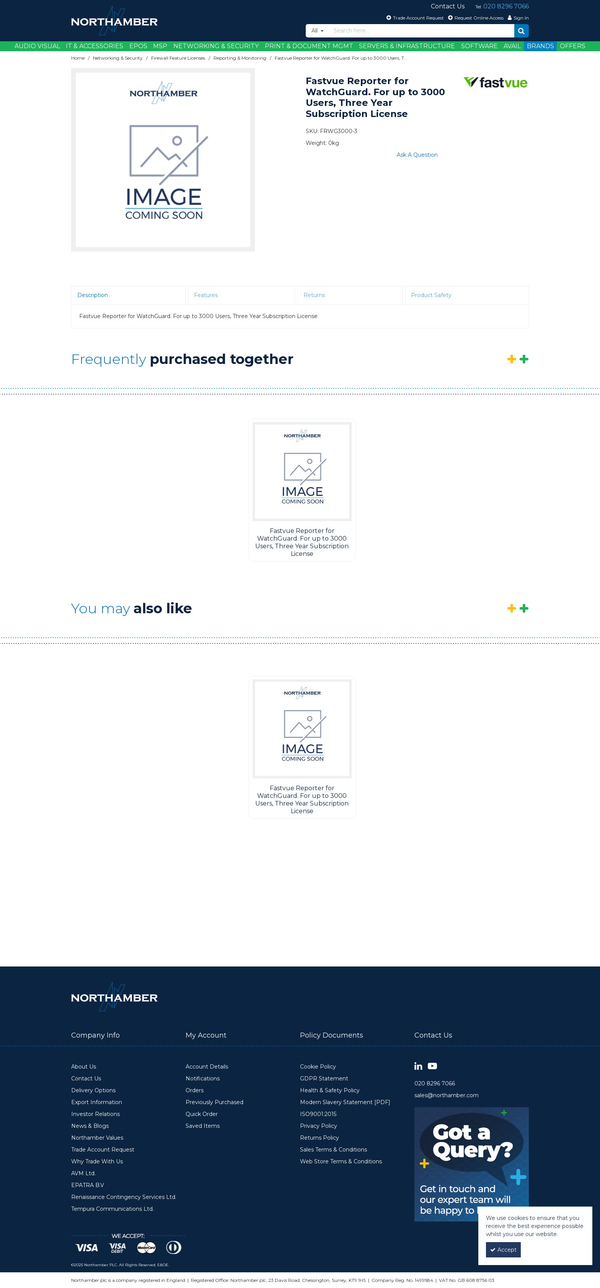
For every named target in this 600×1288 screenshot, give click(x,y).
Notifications (203, 1078)
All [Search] (315, 30)
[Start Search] (521, 30)
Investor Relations (95, 1114)
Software (479, 46)
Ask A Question (417, 154)
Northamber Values (97, 1138)
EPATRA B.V (87, 1185)
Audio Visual (37, 46)
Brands (540, 46)
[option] (163, 160)
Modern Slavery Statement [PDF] (345, 1102)
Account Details (207, 1067)
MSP (160, 46)
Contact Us (86, 1078)
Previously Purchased (214, 1102)
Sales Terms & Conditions (333, 1150)
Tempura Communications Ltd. (112, 1209)
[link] (418, 1066)
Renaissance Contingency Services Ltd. (123, 1197)
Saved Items (203, 1126)
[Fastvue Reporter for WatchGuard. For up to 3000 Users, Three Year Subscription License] (302, 471)
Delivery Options (93, 1090)
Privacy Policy (318, 1126)
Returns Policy (319, 1138)
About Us (83, 1067)
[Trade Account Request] (414, 17)
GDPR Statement (324, 1078)
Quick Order (202, 1114)
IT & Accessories (94, 46)
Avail (512, 46)
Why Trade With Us (97, 1161)
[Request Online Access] (475, 17)
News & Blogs (90, 1126)
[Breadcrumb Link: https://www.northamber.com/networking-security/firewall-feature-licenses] (178, 58)
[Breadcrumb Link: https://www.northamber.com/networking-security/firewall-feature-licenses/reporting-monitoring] (240, 58)
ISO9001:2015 (318, 1114)
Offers (572, 46)
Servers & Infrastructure (407, 46)
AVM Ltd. (83, 1173)
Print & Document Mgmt (309, 46)
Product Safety (431, 295)
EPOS (138, 46)
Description (92, 295)
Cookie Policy (318, 1067)
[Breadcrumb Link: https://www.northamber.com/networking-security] (118, 58)
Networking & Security (216, 46)
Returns (314, 295)
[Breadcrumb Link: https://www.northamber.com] (78, 58)
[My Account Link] (517, 17)
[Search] (421, 30)
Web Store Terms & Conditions (341, 1161)
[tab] (128, 295)
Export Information (96, 1102)
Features (206, 295)
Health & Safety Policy (330, 1090)
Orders (195, 1090)
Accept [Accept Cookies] (503, 1249)
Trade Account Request (102, 1150)
